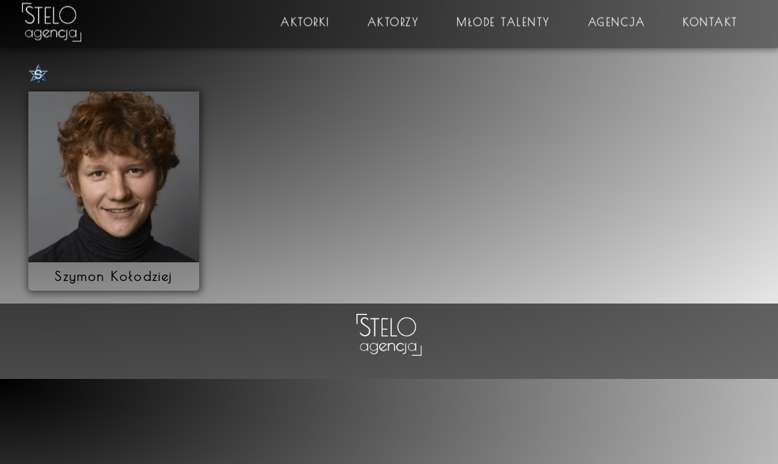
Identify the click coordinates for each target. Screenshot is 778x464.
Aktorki (305, 16)
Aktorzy (393, 16)
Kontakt (710, 16)
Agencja (617, 16)
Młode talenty (503, 16)
